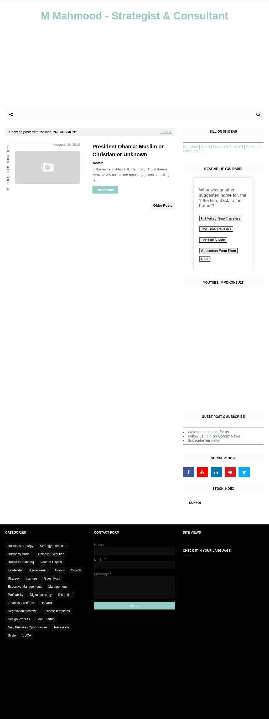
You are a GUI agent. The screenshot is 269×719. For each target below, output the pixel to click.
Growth (76, 570)
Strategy (14, 578)
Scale (12, 635)
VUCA (26, 635)
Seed (206, 147)
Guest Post (210, 432)
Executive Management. (25, 586)
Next (204, 259)
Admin (98, 163)
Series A (220, 147)
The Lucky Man (213, 240)
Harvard (46, 603)
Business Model (19, 554)
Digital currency (41, 595)
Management (57, 586)
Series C (253, 147)
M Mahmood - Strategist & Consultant (134, 16)
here (208, 436)
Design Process (19, 619)
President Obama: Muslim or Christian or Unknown (128, 150)
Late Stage (192, 151)
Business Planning (21, 562)
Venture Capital (51, 562)
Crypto (59, 570)
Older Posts (162, 205)
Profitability (15, 595)
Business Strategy (20, 546)
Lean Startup (46, 619)
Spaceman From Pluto (218, 251)
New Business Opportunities (28, 627)
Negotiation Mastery (22, 611)
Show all (165, 132)
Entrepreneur (39, 570)
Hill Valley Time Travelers (220, 218)
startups (32, 578)
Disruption (65, 595)
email (215, 440)
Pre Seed (191, 147)
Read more (105, 190)
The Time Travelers (216, 229)
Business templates (56, 611)
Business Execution (50, 554)
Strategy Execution (53, 546)
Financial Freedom (21, 603)
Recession (61, 627)
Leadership (15, 570)
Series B (236, 147)
